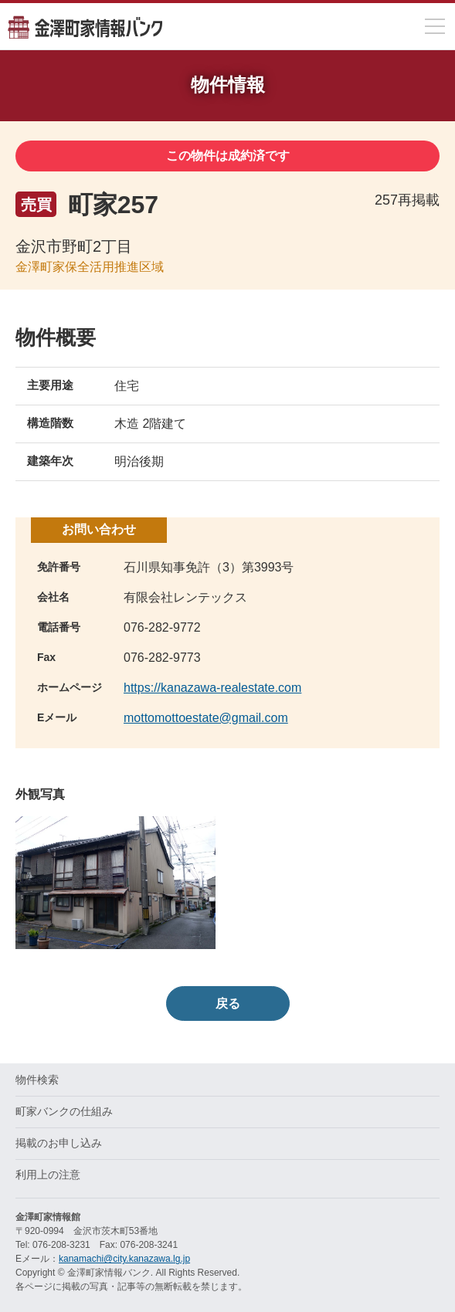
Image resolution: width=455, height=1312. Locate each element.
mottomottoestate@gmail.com (206, 717)
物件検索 (37, 1079)
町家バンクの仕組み (64, 1111)
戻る (228, 1003)
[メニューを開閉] (435, 26)
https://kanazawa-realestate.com (212, 687)
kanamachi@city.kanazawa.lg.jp (124, 1258)
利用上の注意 (47, 1174)
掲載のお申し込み (58, 1143)
